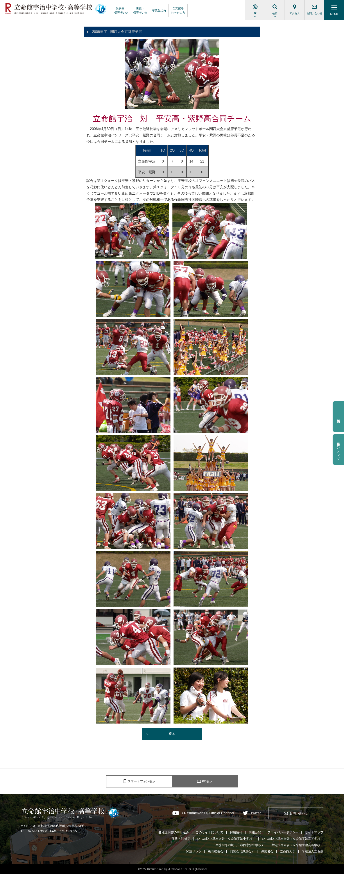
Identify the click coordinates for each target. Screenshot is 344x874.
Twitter (256, 813)
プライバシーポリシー (283, 832)
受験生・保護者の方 (121, 10)
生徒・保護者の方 (140, 10)
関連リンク (193, 851)
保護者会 (267, 851)
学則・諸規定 (181, 838)
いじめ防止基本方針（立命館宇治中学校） (226, 838)
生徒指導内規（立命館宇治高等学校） (297, 845)
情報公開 (255, 832)
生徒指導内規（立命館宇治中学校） (240, 845)
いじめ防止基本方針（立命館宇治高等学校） (292, 838)
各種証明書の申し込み (173, 832)
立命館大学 (287, 851)
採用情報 (236, 832)
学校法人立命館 (312, 851)
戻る (172, 734)
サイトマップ (314, 832)
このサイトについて (209, 832)
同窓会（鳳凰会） (242, 851)
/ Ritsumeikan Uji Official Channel (208, 813)
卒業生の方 (159, 10)
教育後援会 (215, 851)
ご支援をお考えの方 (178, 10)
